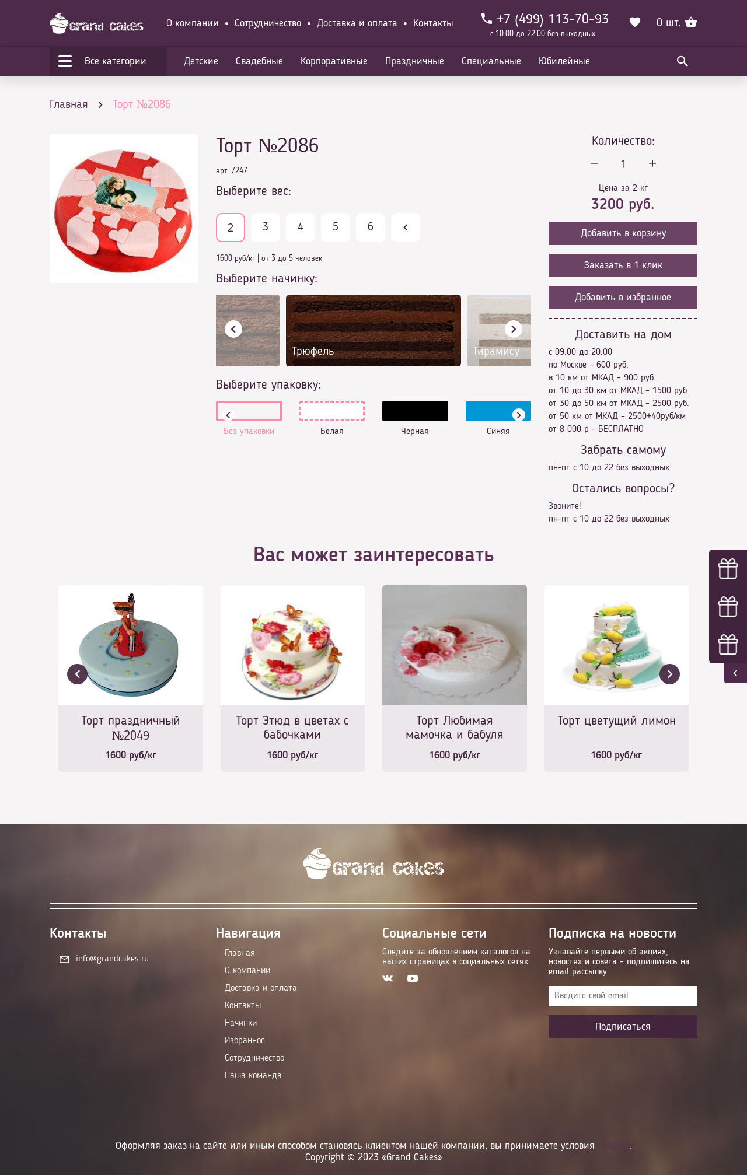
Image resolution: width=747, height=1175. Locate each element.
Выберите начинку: (266, 278)
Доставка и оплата (357, 23)
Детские (201, 61)
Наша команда (253, 1075)
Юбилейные (564, 61)
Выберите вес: (253, 191)
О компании (192, 23)
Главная (240, 953)
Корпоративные (334, 61)
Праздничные (414, 61)
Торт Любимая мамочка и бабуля (455, 728)
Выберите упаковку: (268, 385)
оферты (614, 1146)
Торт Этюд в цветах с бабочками (292, 728)
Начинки (241, 1023)
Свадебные (259, 61)
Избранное (245, 1040)
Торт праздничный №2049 (130, 729)
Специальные (491, 61)
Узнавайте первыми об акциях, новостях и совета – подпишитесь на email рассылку (619, 962)
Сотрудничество (268, 23)
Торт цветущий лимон (616, 721)
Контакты (433, 23)
